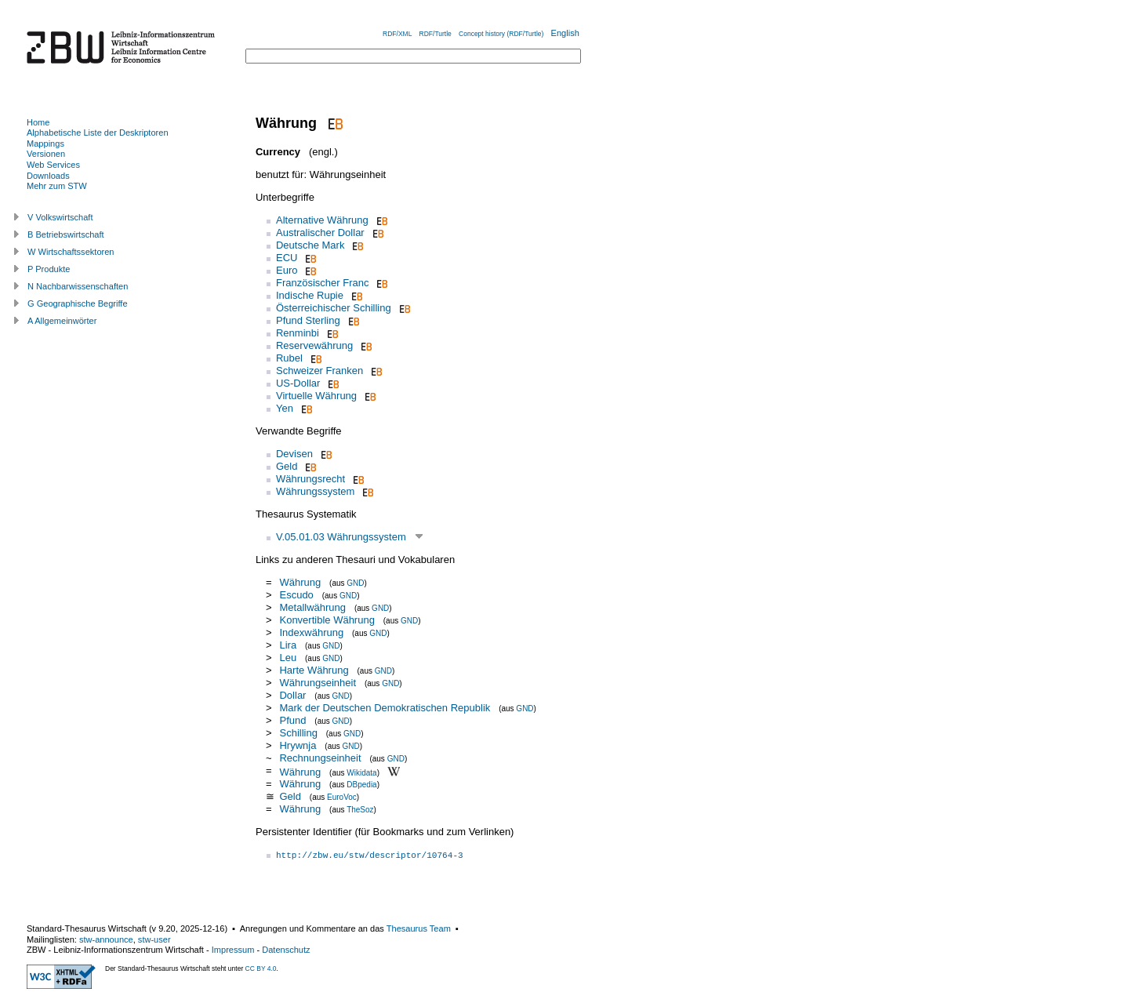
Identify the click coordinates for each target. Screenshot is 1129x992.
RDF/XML (397, 34)
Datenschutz (286, 949)
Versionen (46, 153)
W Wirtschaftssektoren (70, 251)
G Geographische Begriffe (77, 303)
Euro (286, 270)
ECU (286, 257)
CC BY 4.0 (261, 968)
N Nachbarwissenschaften (77, 286)
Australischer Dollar (320, 232)
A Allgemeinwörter (61, 320)
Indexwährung (311, 632)
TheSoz (360, 809)
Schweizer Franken (319, 370)
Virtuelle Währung (316, 396)
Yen (284, 408)
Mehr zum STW (57, 186)
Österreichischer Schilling (333, 308)
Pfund (294, 720)
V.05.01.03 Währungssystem (341, 537)
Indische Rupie (309, 295)
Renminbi (297, 333)
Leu (289, 657)
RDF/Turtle (435, 34)
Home (38, 122)
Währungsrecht (310, 479)
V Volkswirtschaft (60, 217)
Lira (289, 645)
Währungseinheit (317, 683)
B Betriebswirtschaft (65, 234)
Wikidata (361, 772)
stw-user (154, 939)
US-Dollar (298, 383)
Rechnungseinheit (320, 758)
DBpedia (361, 784)
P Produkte (48, 269)
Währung (300, 582)
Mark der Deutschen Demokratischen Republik (384, 708)
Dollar (292, 695)
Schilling (298, 733)
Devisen (294, 454)
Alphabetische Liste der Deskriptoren (98, 132)
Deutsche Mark (310, 245)
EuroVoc (342, 797)
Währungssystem (315, 491)
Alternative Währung (322, 220)
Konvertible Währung (326, 620)
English (565, 33)
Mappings (45, 143)
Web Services (53, 164)
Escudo (296, 595)
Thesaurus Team (419, 928)
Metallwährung (312, 607)
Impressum (233, 949)
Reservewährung (314, 345)
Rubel (289, 358)
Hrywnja (297, 745)
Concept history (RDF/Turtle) (501, 34)
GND (355, 583)
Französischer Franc (322, 283)
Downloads (48, 175)
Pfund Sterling (308, 320)
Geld (286, 466)
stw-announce (106, 939)
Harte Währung (313, 670)
